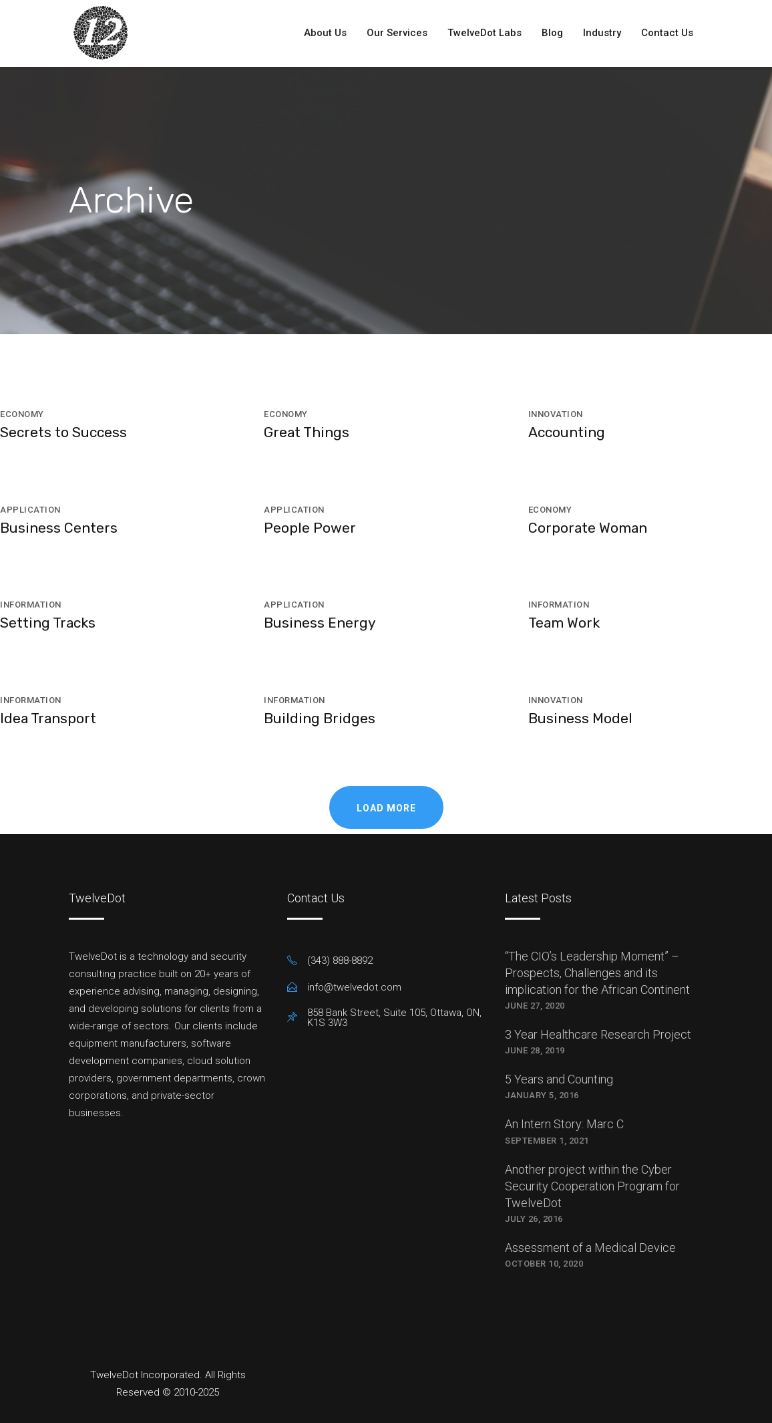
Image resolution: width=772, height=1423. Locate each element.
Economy (22, 414)
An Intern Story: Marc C (564, 1124)
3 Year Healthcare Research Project (598, 1034)
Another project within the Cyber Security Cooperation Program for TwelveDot (592, 1186)
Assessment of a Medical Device (590, 1248)
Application (30, 510)
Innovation (555, 414)
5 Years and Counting (559, 1079)
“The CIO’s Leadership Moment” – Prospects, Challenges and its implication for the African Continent (597, 973)
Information (30, 605)
